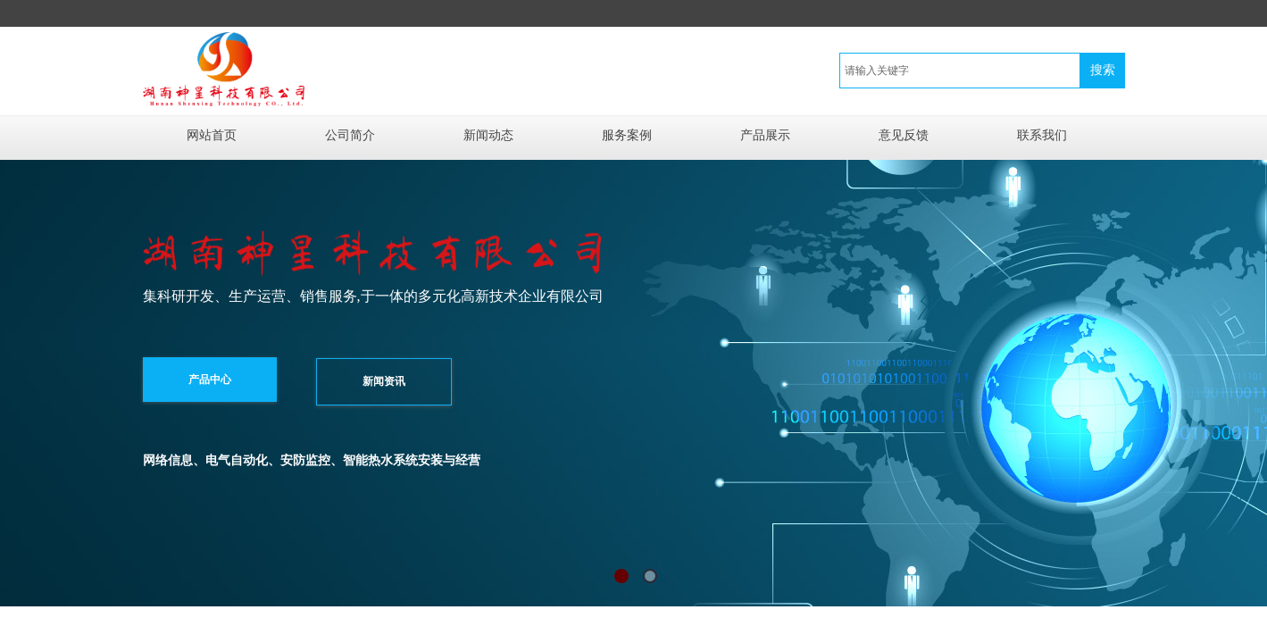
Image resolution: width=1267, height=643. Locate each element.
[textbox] (959, 70)
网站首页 (212, 135)
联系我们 (1042, 135)
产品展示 (765, 135)
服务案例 (627, 135)
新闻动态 (488, 135)
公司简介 (350, 135)
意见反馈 (904, 135)
